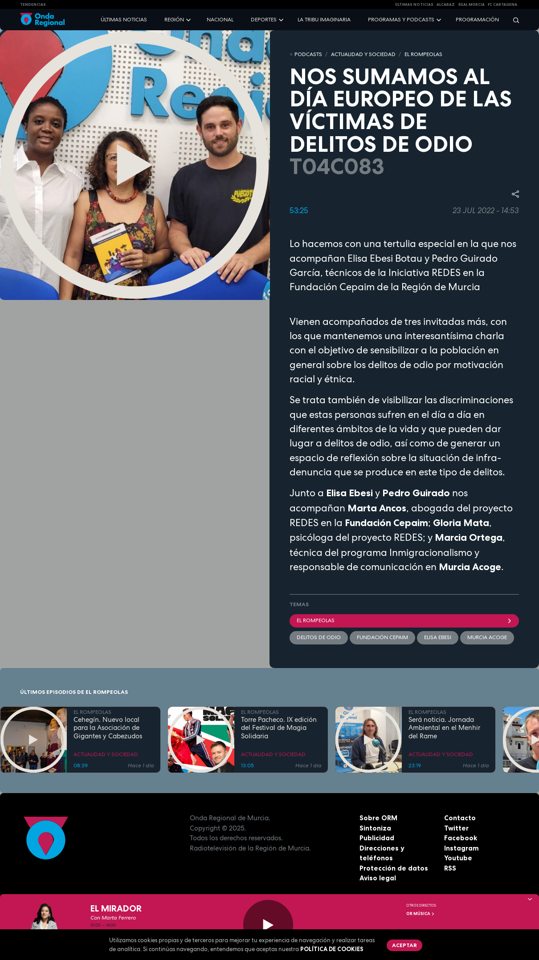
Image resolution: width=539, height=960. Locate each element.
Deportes (264, 19)
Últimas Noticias (414, 4)
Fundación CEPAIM (382, 637)
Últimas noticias (124, 19)
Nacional (220, 19)
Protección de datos (393, 868)
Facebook (460, 838)
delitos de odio (319, 637)
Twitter (456, 828)
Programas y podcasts (401, 19)
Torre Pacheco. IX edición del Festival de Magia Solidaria (279, 728)
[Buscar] (513, 20)
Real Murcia (471, 4)
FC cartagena (502, 4)
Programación (477, 19)
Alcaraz (446, 4)
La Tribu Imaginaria (324, 19)
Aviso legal (377, 878)
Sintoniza (375, 828)
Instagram (461, 848)
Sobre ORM (378, 818)
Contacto (460, 818)
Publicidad (376, 838)
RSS (450, 868)
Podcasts (308, 54)
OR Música (420, 913)
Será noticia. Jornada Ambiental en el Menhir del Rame (444, 728)
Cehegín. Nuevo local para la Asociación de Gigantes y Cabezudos (108, 728)
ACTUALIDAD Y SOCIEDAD (363, 54)
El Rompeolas (404, 620)
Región (174, 19)
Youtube (458, 858)
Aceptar (404, 945)
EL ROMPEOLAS (423, 54)
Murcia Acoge (487, 637)
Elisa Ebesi (437, 637)
